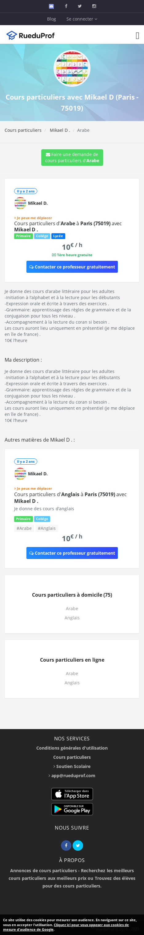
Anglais (72, 618)
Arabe (72, 608)
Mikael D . (59, 130)
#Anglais (47, 528)
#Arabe (24, 528)
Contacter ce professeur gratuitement (72, 267)
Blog (51, 19)
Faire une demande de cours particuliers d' (72, 157)
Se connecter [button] (81, 19)
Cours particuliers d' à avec (68, 226)
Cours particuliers (23, 130)
